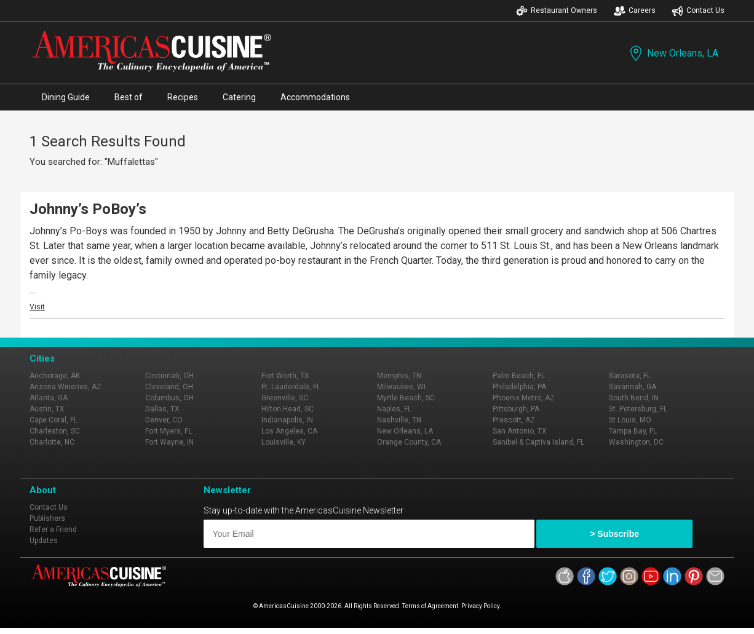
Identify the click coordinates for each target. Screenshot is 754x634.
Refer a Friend (53, 529)
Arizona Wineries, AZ (65, 386)
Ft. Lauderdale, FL (290, 386)
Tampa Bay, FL (633, 431)
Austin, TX (47, 409)
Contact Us (698, 11)
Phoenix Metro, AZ (524, 398)
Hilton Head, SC (287, 409)
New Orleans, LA (672, 53)
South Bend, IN (634, 398)
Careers (635, 11)
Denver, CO (164, 420)
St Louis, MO (630, 420)
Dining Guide (66, 97)
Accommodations (315, 97)
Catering (239, 97)
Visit (37, 307)
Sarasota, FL (630, 375)
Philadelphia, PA (519, 386)
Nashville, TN (399, 420)
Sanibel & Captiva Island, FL (538, 442)
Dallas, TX (162, 409)
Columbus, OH (169, 398)
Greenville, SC (284, 398)
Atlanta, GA (49, 398)
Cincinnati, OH (169, 375)
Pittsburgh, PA (516, 409)
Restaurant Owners (556, 11)
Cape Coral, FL (53, 420)
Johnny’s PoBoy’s (88, 209)
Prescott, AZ (514, 420)
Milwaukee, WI (401, 386)
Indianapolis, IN (287, 420)
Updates (44, 540)
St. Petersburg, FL (638, 409)
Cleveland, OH (169, 386)
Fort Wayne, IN (169, 442)
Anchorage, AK (55, 375)
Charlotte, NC (52, 442)
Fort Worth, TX (285, 375)
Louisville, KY (283, 442)
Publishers (47, 518)
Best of (128, 97)
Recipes (182, 97)
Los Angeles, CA (289, 431)
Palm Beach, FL (519, 375)
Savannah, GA (632, 386)
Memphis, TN (399, 375)
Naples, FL (394, 409)
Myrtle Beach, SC (406, 398)
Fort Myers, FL (168, 431)
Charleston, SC (55, 431)
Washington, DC (636, 442)
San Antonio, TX (520, 431)
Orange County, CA (409, 442)
